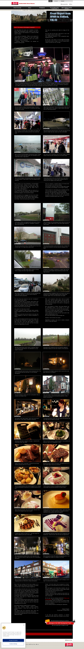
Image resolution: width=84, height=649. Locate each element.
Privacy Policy (32, 644)
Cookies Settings (13, 643)
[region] (13, 635)
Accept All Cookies (13, 640)
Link (71, 4)
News (30, 7)
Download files (65, 4)
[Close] (24, 625)
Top (68, 640)
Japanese (56, 1)
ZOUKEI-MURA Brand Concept (17, 7)
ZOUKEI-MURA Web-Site (16, 10)
